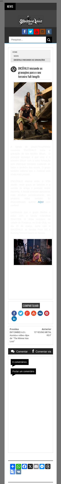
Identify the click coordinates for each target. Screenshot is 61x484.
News (16, 56)
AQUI (40, 202)
